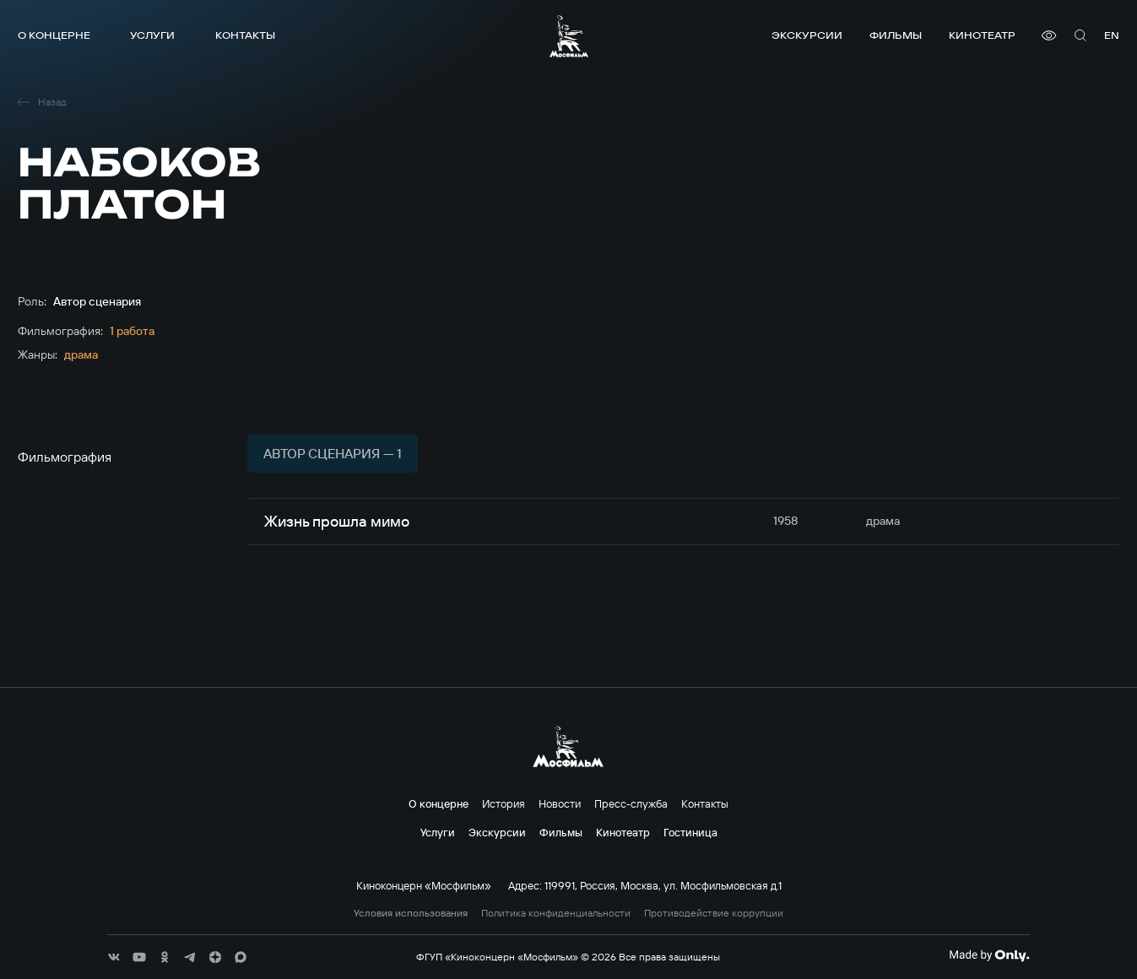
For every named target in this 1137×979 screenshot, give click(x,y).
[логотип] (569, 36)
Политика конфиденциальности (556, 913)
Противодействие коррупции (713, 913)
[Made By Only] (989, 955)
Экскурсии (807, 35)
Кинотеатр (982, 35)
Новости (560, 803)
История (503, 803)
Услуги (152, 35)
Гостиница (690, 832)
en (1111, 35)
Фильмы (895, 35)
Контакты (245, 35)
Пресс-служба (631, 803)
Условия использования (411, 913)
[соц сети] (114, 957)
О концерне (54, 35)
